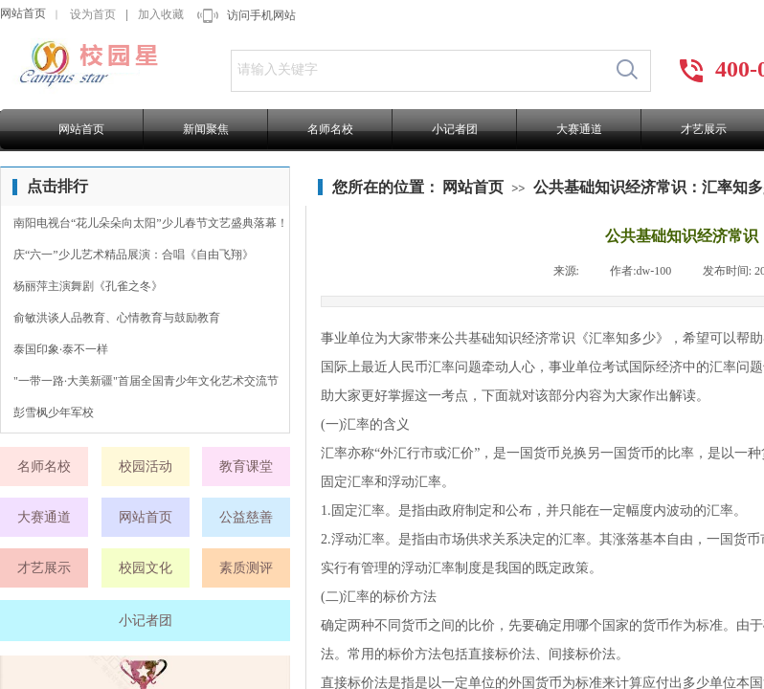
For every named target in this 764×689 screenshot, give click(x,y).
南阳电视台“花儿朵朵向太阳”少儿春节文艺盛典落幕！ (150, 223)
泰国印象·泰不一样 (60, 349)
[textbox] (418, 70)
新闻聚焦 (206, 129)
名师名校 (330, 129)
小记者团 (455, 129)
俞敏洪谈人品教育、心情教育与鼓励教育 (116, 317)
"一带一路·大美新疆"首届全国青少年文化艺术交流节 (146, 381)
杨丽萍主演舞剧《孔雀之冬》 (88, 286)
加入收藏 (161, 14)
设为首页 (93, 14)
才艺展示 (704, 129)
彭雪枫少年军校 (53, 412)
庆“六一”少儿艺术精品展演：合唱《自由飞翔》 (133, 254)
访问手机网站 (261, 15)
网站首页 (23, 13)
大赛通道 (579, 129)
